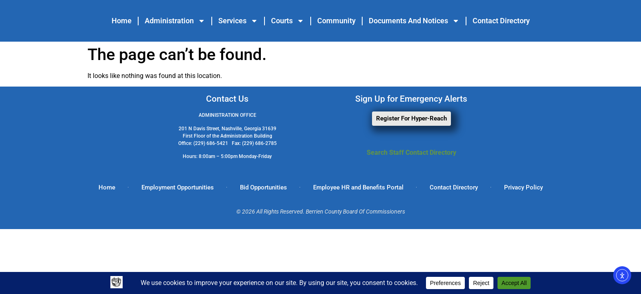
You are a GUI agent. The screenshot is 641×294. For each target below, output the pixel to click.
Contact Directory (501, 20)
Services (238, 21)
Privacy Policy (523, 187)
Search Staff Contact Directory (411, 152)
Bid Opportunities (263, 187)
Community (336, 20)
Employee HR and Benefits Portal (358, 187)
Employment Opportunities (177, 187)
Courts (287, 21)
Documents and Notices (414, 21)
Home (122, 20)
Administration (175, 21)
